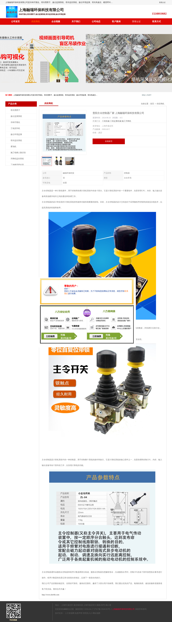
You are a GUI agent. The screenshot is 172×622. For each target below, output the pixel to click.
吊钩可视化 (15, 122)
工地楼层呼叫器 (17, 165)
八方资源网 (69, 613)
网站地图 (96, 613)
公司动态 (96, 21)
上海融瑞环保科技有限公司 (123, 609)
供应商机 (35, 21)
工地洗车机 (15, 128)
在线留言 (108, 141)
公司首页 (15, 21)
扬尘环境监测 (16, 134)
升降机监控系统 (17, 159)
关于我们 (76, 21)
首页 (152, 104)
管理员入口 (87, 613)
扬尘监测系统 (16, 116)
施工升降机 (126, 121)
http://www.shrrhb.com (50, 595)
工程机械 (106, 121)
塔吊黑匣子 (15, 110)
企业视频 (55, 21)
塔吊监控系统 (16, 140)
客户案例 (116, 21)
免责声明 (78, 613)
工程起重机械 (115, 121)
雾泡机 (13, 147)
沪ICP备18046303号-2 (103, 609)
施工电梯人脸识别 (18, 153)
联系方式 (156, 21)
